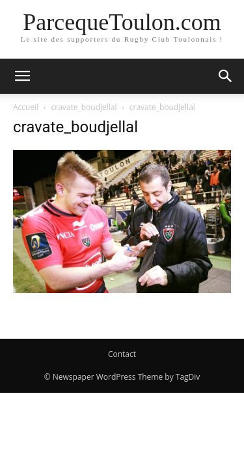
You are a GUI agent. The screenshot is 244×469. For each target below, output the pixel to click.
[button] (22, 76)
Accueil (25, 107)
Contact (122, 354)
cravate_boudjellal (84, 107)
